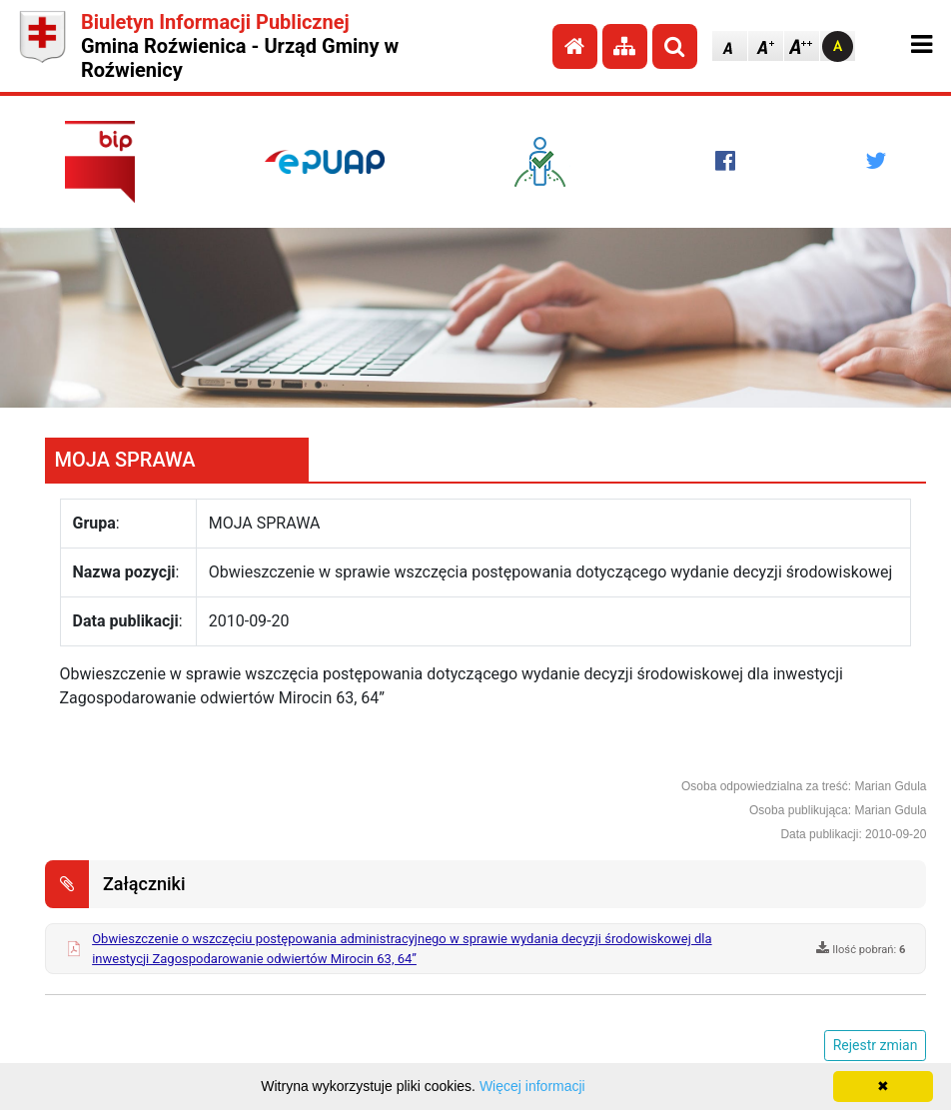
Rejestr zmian (875, 1045)
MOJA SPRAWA (125, 460)
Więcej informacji (532, 1086)
